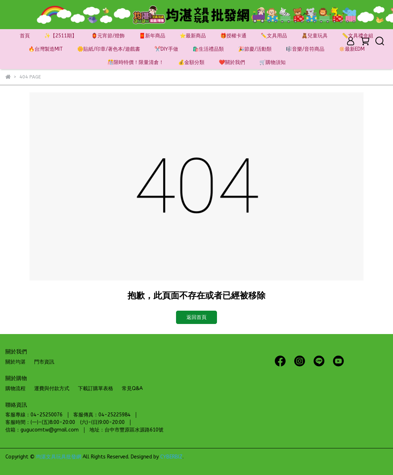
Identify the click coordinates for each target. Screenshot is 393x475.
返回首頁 (196, 317)
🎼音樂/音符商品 (305, 49)
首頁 (25, 36)
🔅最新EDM (352, 49)
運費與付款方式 (51, 388)
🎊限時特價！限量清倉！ (135, 62)
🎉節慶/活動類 (255, 49)
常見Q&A (132, 388)
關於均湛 (15, 362)
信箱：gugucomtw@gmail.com (42, 430)
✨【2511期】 (60, 36)
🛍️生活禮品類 (208, 49)
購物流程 (15, 388)
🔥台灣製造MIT (45, 49)
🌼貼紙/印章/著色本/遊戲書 (108, 49)
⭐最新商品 (193, 36)
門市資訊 (44, 362)
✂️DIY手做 (166, 49)
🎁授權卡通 (233, 36)
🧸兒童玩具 (314, 36)
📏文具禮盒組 (357, 36)
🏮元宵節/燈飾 (108, 36)
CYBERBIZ (171, 457)
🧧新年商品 (152, 36)
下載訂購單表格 (95, 388)
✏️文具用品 (274, 36)
